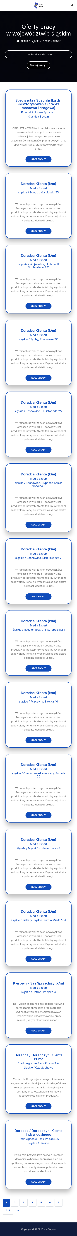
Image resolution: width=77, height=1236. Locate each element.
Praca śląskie (27, 41)
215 (8, 1210)
